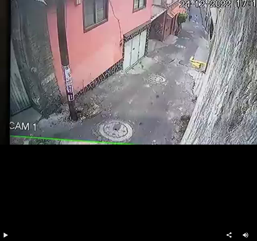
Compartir (232, 235)
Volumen (248, 235)
